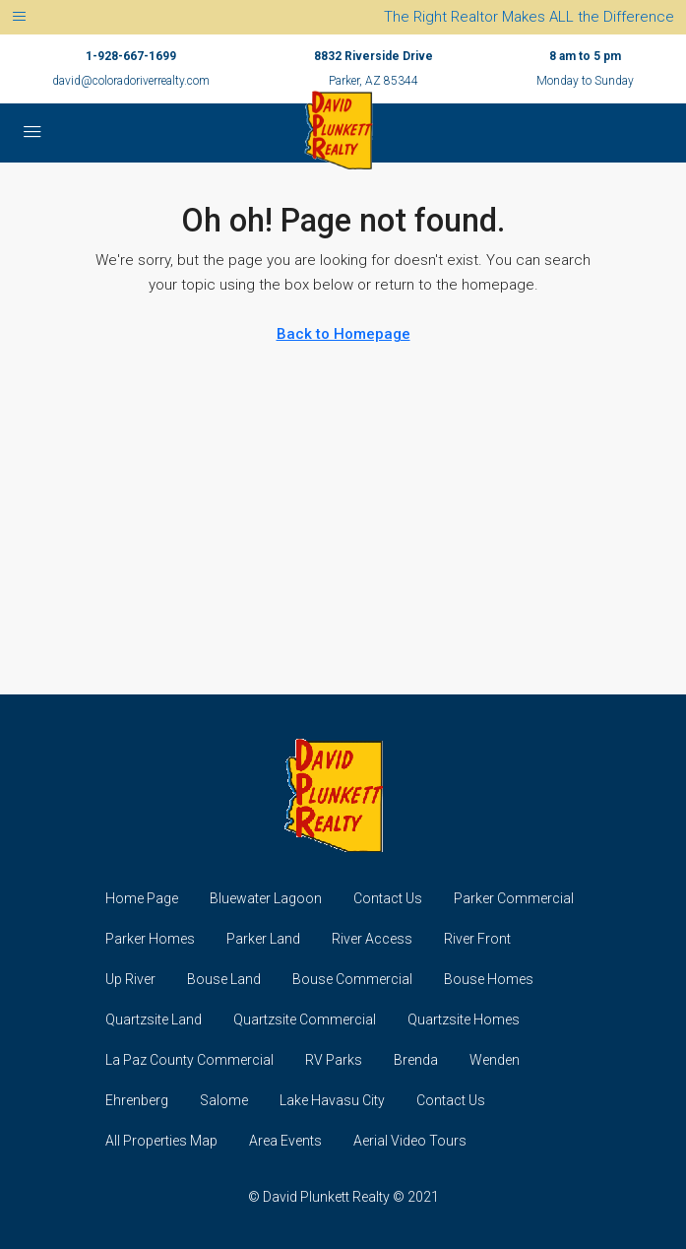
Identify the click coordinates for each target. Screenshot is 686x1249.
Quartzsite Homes (463, 1019)
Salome (224, 1100)
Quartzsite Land (153, 1019)
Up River (130, 979)
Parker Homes (150, 939)
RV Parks (333, 1060)
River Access (372, 939)
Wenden (494, 1060)
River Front (477, 939)
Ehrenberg (136, 1100)
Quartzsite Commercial (304, 1019)
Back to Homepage (343, 334)
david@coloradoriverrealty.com (131, 81)
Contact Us (387, 898)
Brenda (416, 1060)
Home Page (141, 898)
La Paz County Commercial (189, 1060)
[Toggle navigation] (19, 17)
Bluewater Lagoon (266, 898)
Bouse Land (224, 979)
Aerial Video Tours (410, 1141)
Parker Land (263, 939)
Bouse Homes (488, 979)
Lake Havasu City (332, 1100)
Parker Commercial (514, 898)
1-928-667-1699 (131, 56)
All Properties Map (161, 1141)
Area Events (285, 1141)
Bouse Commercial (352, 979)
